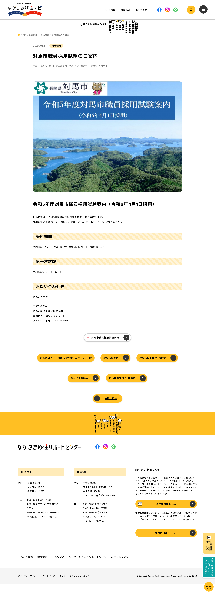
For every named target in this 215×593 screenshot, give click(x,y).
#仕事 (36, 74)
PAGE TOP (208, 587)
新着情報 (33, 44)
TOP (23, 44)
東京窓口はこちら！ (166, 541)
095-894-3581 (35, 508)
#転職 (94, 74)
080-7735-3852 (92, 513)
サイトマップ (49, 584)
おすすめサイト (143, 9)
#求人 (44, 74)
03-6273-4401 (91, 517)
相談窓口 (125, 9)
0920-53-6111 (54, 324)
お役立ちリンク (120, 565)
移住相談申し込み (166, 512)
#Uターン (74, 74)
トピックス (58, 565)
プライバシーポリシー (28, 584)
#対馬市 (103, 74)
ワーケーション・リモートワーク (88, 565)
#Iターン (85, 74)
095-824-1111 (34, 513)
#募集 (52, 74)
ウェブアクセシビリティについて (74, 584)
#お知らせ (61, 74)
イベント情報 (108, 9)
